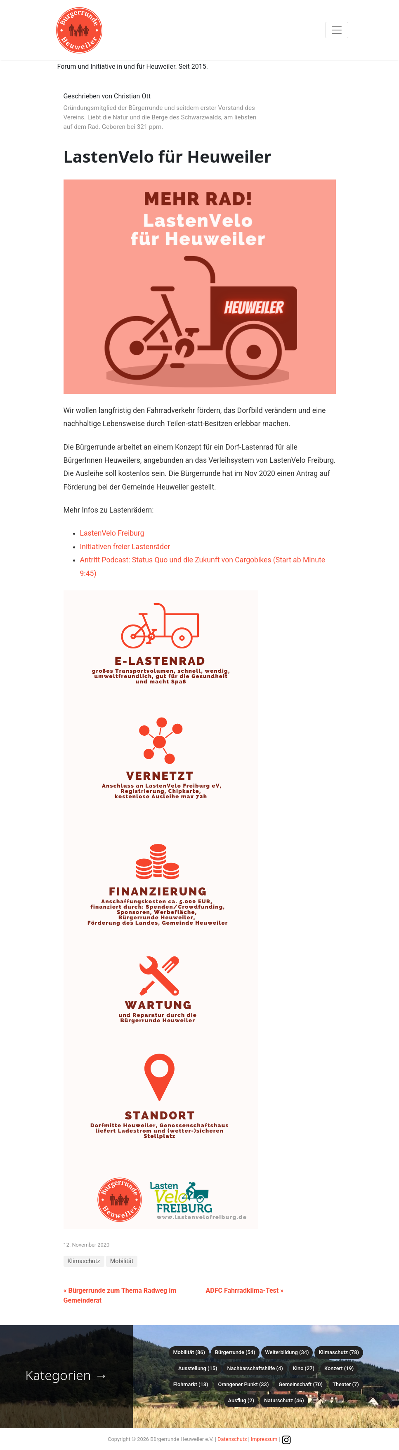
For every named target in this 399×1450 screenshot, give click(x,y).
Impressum (264, 1439)
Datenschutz (232, 1439)
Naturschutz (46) (284, 1400)
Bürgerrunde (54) (235, 1352)
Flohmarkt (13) (190, 1384)
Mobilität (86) (189, 1352)
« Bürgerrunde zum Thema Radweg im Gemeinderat (120, 1295)
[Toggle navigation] (336, 30)
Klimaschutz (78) (339, 1352)
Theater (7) (346, 1384)
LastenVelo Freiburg (112, 533)
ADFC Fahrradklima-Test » (245, 1290)
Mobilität (122, 1261)
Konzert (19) (339, 1368)
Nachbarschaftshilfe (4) (255, 1368)
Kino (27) (303, 1368)
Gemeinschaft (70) (301, 1384)
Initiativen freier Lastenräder (125, 547)
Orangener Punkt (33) (243, 1384)
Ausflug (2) (241, 1400)
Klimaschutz (84, 1261)
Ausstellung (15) (197, 1368)
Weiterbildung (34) (287, 1352)
